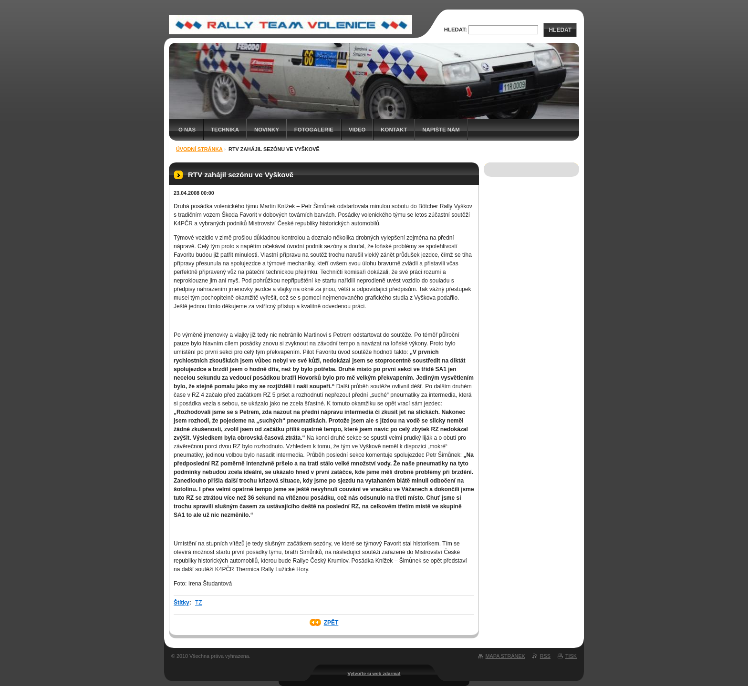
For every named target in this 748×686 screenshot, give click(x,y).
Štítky (181, 602)
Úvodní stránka (199, 149)
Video (357, 129)
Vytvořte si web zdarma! (374, 673)
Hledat (560, 30)
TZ (198, 602)
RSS (545, 656)
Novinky (266, 129)
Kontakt (394, 129)
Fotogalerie (313, 129)
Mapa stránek (505, 656)
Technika (225, 129)
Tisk (571, 656)
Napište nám (440, 129)
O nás (187, 129)
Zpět (331, 622)
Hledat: (455, 29)
